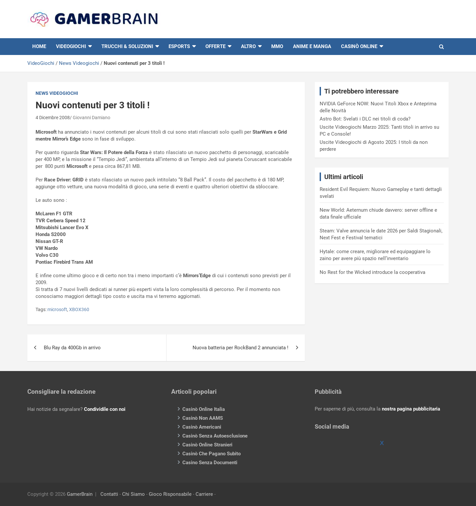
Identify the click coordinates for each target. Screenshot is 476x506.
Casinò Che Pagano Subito (211, 454)
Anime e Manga (312, 46)
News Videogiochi (79, 63)
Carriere (204, 494)
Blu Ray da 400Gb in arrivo (72, 348)
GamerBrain (80, 494)
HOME (39, 46)
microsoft (57, 309)
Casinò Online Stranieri (207, 445)
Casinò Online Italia (203, 409)
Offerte (215, 46)
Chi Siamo (133, 494)
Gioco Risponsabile (170, 494)
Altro (248, 46)
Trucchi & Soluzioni (127, 46)
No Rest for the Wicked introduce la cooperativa (372, 272)
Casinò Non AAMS (202, 418)
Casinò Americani (201, 427)
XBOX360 (79, 309)
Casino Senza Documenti (209, 463)
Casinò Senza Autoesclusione (215, 436)
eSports (179, 46)
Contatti (109, 494)
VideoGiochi (40, 63)
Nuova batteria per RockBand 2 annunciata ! (240, 348)
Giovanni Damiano (91, 117)
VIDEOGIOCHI (71, 46)
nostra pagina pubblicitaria (411, 409)
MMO (277, 46)
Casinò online (359, 46)
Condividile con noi (104, 409)
